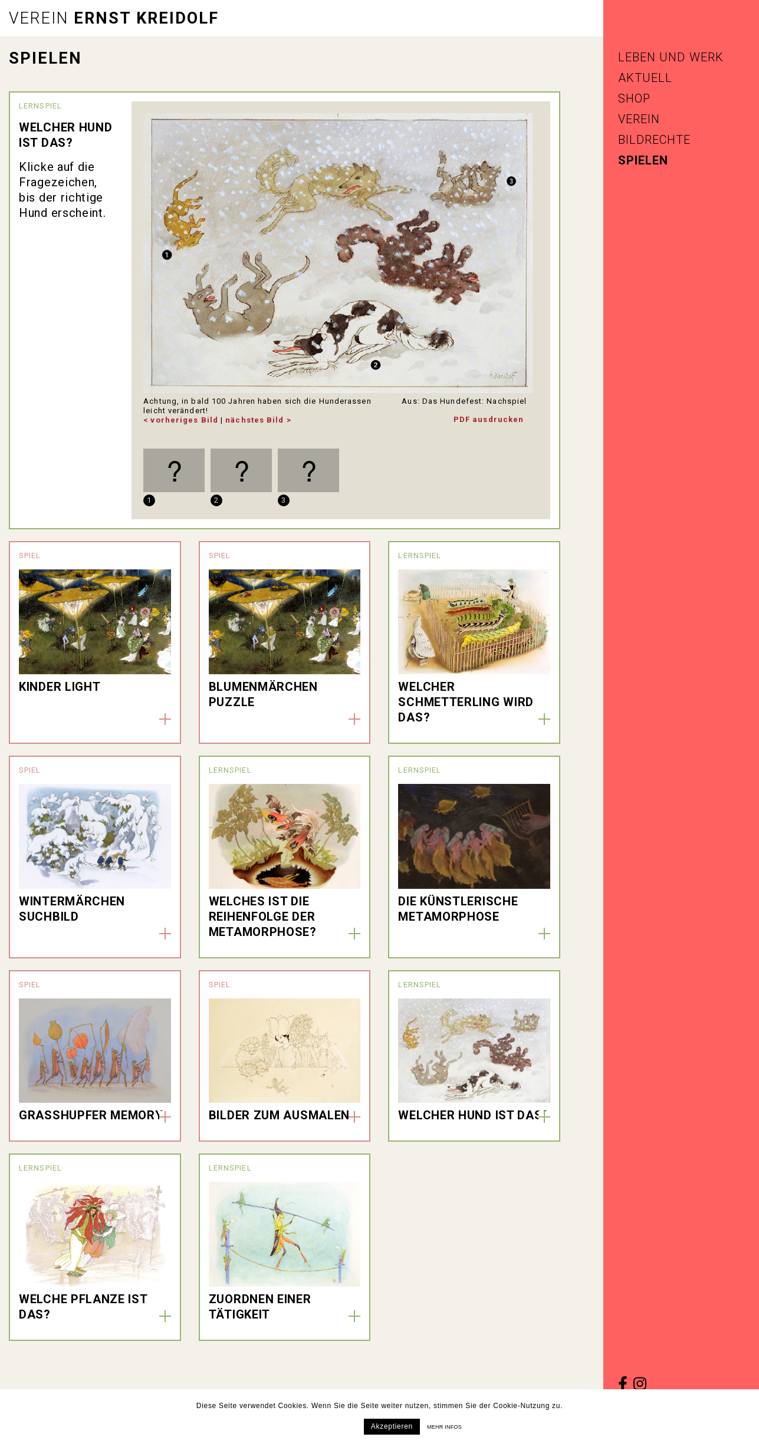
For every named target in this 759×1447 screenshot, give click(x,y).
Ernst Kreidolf (114, 18)
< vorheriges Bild (180, 420)
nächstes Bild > (258, 420)
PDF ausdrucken (489, 419)
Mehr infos (444, 1427)
